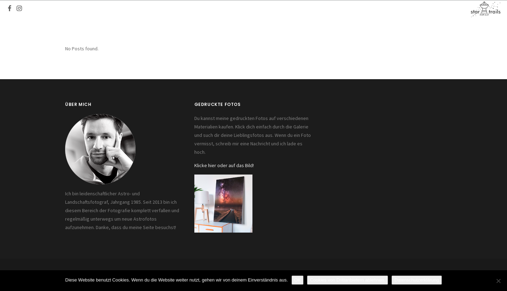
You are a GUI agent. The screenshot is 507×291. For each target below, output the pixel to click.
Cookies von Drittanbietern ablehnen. (347, 280)
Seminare (331, 9)
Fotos (183, 9)
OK (297, 280)
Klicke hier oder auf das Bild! (224, 165)
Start (160, 9)
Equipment (213, 9)
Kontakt (363, 9)
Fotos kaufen (292, 9)
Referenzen (251, 9)
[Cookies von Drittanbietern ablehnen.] (498, 280)
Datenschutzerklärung (416, 280)
